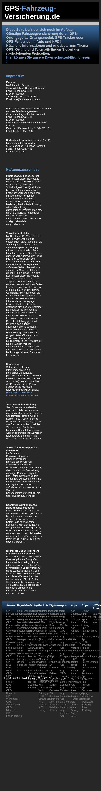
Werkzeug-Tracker (87, 697)
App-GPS (73, 714)
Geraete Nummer (54, 635)
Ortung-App (86, 612)
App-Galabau (64, 624)
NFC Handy (42, 709)
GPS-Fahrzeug (11, 646)
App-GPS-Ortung (64, 631)
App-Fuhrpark (76, 680)
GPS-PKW (9, 669)
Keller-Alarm (20, 649)
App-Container (76, 635)
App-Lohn (63, 612)
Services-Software (54, 697)
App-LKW (73, 652)
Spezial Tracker (43, 629)
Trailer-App (85, 680)
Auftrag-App (86, 686)
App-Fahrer (74, 669)
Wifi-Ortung (42, 675)
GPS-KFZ (9, 663)
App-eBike (74, 663)
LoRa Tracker (43, 635)
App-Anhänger (76, 629)
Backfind (32, 687)
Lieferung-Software (54, 703)
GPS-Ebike (9, 686)
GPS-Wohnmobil (12, 697)
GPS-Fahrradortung (14, 714)
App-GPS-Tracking (64, 673)
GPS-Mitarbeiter (12, 709)
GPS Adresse (10, 658)
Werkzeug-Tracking (87, 703)
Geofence (33, 684)
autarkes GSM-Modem (43, 622)
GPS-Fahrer (9, 680)
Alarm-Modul (42, 660)
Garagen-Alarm (22, 641)
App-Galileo (74, 703)
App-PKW (74, 658)
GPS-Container (11, 641)
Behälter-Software (54, 709)
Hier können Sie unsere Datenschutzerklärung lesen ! (22, 394)
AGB (95, 622)
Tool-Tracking (86, 709)
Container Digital (54, 629)
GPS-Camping (11, 652)
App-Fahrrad (75, 675)
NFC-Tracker (43, 703)
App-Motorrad (76, 646)
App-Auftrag (64, 618)
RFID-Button (42, 666)
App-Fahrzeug (76, 641)
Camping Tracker (32, 680)
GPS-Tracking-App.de (87, 645)
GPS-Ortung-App (86, 625)
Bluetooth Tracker (44, 641)
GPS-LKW (9, 675)
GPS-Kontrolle (11, 692)
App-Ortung (74, 709)
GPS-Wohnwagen (13, 703)
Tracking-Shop (44, 652)
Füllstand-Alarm (22, 635)
